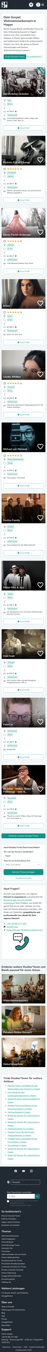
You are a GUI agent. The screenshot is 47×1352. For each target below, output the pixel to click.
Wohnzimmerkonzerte (10, 1236)
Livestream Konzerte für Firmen (14, 1267)
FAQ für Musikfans (9, 1219)
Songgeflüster (7, 1296)
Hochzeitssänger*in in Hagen (21, 1128)
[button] (40, 5)
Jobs (3, 1316)
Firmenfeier (6, 1251)
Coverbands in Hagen (17, 1145)
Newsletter (6, 1325)
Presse (4, 1319)
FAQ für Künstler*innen (11, 1216)
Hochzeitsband (7, 1242)
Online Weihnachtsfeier (11, 1257)
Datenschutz (17, 1347)
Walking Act (6, 1282)
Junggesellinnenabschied (11, 1276)
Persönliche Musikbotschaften (13, 1263)
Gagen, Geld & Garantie (11, 1222)
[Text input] (21, 1196)
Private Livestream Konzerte (12, 1270)
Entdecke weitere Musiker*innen (23, 835)
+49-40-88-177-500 (16, 923)
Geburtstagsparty (8, 1239)
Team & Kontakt (8, 1306)
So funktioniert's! (34, 56)
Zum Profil (24, 128)
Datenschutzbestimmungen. (21, 1205)
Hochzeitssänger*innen (11, 1245)
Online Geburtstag (9, 1273)
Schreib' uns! (12, 926)
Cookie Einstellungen (37, 1347)
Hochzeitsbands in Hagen (19, 1112)
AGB (25, 1347)
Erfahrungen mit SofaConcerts (13, 1310)
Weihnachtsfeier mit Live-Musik (14, 1254)
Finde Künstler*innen (15, 56)
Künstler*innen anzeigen (23, 872)
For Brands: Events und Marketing (15, 1293)
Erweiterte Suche (23, 878)
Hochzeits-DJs (7, 1248)
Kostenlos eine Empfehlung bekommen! (25, 930)
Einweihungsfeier (8, 1279)
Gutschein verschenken (10, 1225)
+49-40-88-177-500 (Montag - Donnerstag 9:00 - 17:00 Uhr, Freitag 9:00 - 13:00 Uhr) (23, 1340)
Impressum (6, 1347)
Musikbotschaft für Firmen (12, 1260)
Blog (3, 1313)
